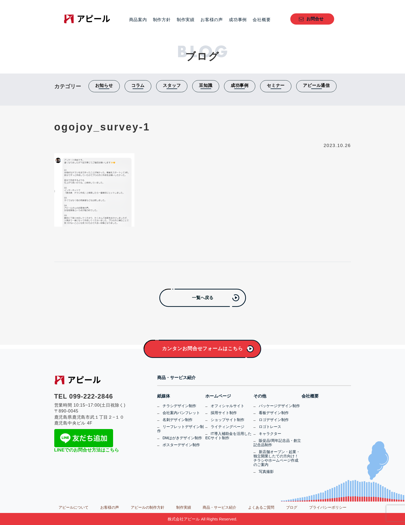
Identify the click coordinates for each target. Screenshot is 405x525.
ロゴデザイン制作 (274, 420)
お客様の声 (211, 20)
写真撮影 (266, 471)
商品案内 (138, 20)
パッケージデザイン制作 (279, 406)
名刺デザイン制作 (177, 420)
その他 (259, 396)
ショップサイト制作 (227, 420)
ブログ (291, 507)
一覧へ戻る (202, 297)
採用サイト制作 (224, 413)
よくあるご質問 (261, 507)
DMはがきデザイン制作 (182, 438)
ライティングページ (227, 426)
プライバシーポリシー (327, 507)
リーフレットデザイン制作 (180, 428)
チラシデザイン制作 (179, 406)
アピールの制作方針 (147, 507)
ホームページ (218, 396)
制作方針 (162, 20)
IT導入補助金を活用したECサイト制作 (228, 435)
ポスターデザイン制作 (181, 445)
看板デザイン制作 (274, 413)
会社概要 (262, 20)
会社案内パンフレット (181, 413)
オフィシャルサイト (227, 406)
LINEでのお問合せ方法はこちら (86, 450)
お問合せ (314, 19)
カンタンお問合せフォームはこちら (202, 348)
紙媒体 (163, 396)
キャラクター (270, 433)
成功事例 (238, 20)
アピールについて (73, 507)
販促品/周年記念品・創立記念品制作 (277, 442)
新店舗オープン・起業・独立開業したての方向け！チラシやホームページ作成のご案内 (276, 458)
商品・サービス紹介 (176, 378)
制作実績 (186, 20)
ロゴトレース (270, 426)
